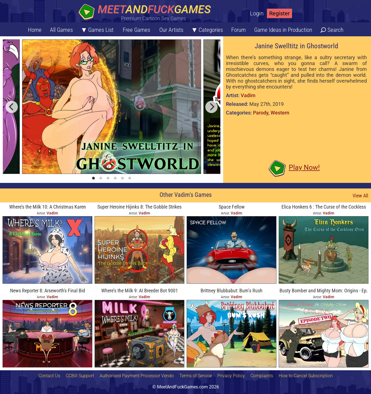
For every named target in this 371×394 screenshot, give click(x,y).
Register (279, 13)
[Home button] (146, 12)
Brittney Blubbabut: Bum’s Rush (231, 290)
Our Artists (171, 30)
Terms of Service (195, 375)
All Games (61, 30)
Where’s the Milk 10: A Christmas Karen (47, 207)
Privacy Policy (231, 375)
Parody (260, 113)
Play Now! (304, 167)
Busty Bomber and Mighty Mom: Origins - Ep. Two (324, 291)
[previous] (12, 107)
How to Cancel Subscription (306, 375)
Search (335, 30)
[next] (211, 107)
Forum (238, 30)
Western (280, 113)
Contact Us (49, 375)
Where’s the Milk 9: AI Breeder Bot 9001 (139, 290)
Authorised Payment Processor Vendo (137, 375)
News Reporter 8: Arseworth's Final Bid (47, 290)
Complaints (261, 375)
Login (257, 13)
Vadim (248, 95)
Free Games (136, 30)
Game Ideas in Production (283, 30)
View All (360, 196)
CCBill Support (80, 375)
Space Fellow (232, 207)
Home (35, 30)
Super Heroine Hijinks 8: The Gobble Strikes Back (139, 207)
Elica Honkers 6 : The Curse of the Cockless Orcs (323, 207)
